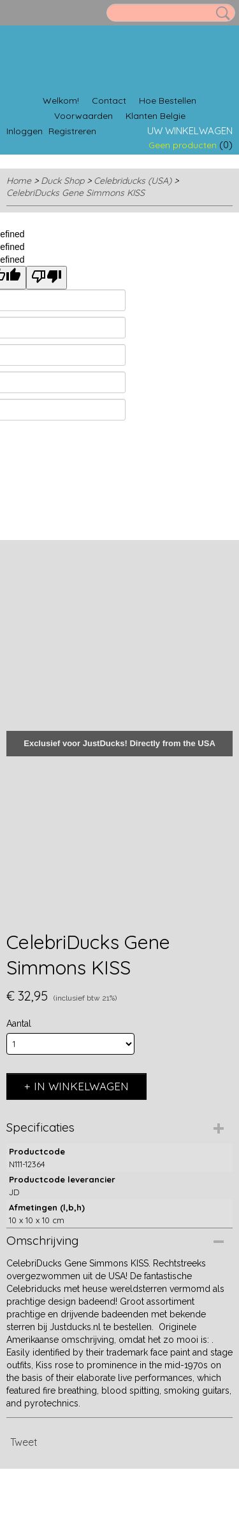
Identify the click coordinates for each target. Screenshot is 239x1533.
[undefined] (46, 277)
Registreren (72, 131)
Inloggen (24, 131)
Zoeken (220, 13)
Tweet (24, 1442)
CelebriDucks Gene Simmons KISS (75, 192)
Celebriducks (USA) (132, 180)
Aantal (18, 1023)
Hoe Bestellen (167, 100)
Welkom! (61, 100)
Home (18, 180)
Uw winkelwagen (190, 131)
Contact (109, 100)
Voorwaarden (83, 115)
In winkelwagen (81, 1086)
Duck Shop (62, 180)
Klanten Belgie (155, 115)
